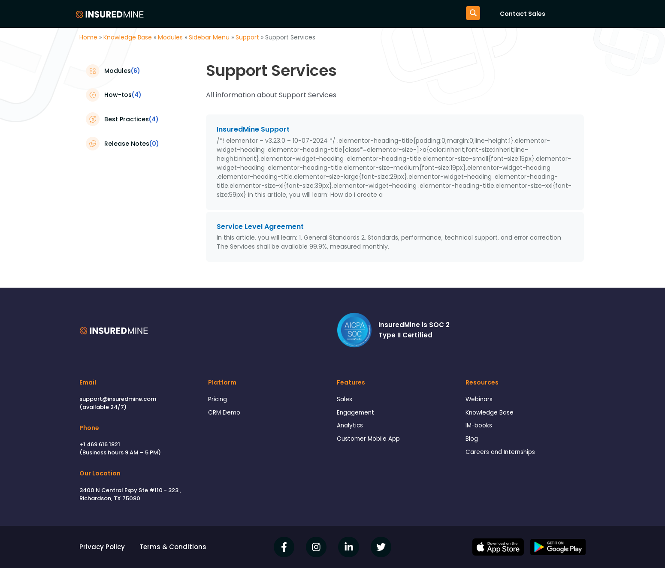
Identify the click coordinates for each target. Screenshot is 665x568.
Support (247, 37)
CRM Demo (225, 413)
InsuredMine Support (253, 129)
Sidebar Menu (209, 37)
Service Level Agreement (260, 226)
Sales (345, 399)
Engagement (357, 413)
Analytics (351, 428)
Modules (170, 37)
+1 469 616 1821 (99, 444)
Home (88, 37)
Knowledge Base (127, 37)
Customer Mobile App (371, 442)
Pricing (218, 399)
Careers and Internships (504, 455)
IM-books (480, 428)
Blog (472, 442)
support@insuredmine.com (117, 399)
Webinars (481, 399)
